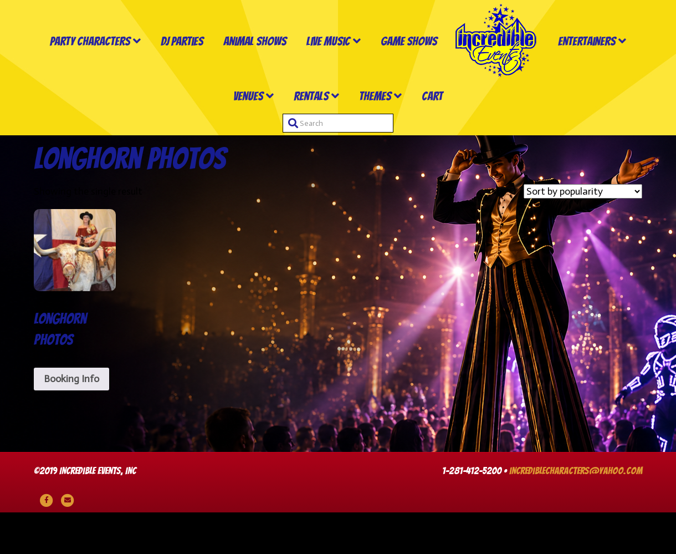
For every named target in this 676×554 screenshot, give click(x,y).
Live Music (328, 41)
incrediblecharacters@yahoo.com (575, 470)
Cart (432, 96)
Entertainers (587, 41)
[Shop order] (583, 191)
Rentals (311, 96)
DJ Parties (182, 41)
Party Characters (90, 41)
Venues (248, 96)
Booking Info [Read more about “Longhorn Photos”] (71, 379)
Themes (375, 96)
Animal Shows (254, 41)
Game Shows (409, 41)
